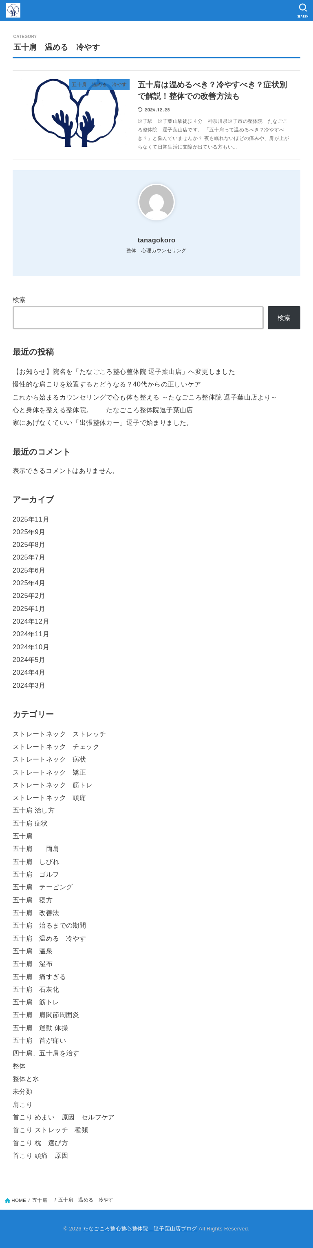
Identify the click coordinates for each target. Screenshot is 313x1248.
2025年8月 (29, 544)
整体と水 (26, 1078)
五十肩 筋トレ (36, 1002)
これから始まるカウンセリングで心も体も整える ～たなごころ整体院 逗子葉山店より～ (145, 397)
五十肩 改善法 (36, 912)
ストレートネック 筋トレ (53, 784)
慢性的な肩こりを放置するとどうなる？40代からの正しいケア (107, 384)
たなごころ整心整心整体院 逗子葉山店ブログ (140, 1229)
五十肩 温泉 (33, 951)
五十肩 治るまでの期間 (49, 925)
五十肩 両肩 (36, 848)
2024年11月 (31, 633)
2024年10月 (31, 647)
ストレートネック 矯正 (49, 772)
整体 (19, 1066)
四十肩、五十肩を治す (46, 1053)
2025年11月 (31, 519)
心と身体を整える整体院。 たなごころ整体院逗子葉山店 (103, 409)
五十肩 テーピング (43, 886)
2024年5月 (29, 659)
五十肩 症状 (30, 823)
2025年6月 (29, 570)
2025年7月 (29, 557)
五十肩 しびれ (36, 861)
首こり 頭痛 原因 (40, 1155)
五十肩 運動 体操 (40, 1027)
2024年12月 (31, 621)
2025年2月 (29, 595)
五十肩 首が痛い (39, 1040)
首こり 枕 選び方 (40, 1142)
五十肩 (26, 835)
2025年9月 (29, 531)
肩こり (23, 1104)
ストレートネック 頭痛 (49, 797)
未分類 (23, 1091)
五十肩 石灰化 (36, 989)
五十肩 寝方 (33, 900)
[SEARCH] (303, 10)
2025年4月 (29, 582)
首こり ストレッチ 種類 (50, 1129)
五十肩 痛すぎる (39, 976)
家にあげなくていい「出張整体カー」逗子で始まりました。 (103, 422)
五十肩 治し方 (34, 810)
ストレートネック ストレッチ (59, 733)
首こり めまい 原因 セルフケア (64, 1117)
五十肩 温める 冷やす (49, 938)
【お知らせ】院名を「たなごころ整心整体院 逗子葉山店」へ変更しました (124, 371)
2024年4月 (29, 672)
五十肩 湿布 (33, 963)
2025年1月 (29, 608)
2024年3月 (29, 685)
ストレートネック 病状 (49, 759)
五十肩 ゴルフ (36, 874)
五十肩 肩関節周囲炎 (46, 1014)
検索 (19, 299)
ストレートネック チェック (56, 746)
